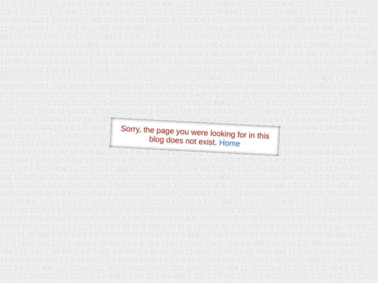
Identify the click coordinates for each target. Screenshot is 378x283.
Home (229, 143)
